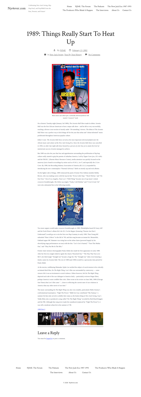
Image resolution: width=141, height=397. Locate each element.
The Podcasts (99, 6)
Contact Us (126, 10)
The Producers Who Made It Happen (78, 10)
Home (69, 6)
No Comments (94, 54)
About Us (115, 10)
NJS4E (63, 50)
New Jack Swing (56, 54)
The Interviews (102, 10)
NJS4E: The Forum (83, 6)
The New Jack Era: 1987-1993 (119, 6)
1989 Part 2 (41, 309)
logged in (49, 338)
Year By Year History (73, 54)
